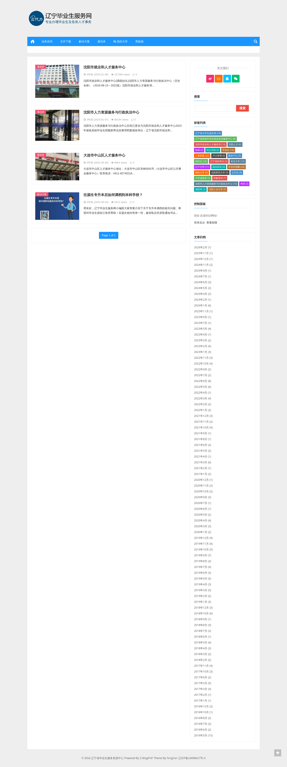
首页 (32, 41)
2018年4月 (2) (202, 648)
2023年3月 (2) (202, 340)
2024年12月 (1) (203, 259)
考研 (244, 183)
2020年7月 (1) (202, 503)
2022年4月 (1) (202, 392)
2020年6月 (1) (202, 509)
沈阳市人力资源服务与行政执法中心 (111, 112)
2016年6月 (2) (202, 729)
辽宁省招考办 (218, 161)
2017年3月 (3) (202, 689)
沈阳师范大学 (219, 172)
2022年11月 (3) (203, 357)
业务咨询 (47, 41)
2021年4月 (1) (202, 456)
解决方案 (84, 41)
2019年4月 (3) (202, 584)
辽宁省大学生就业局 (208, 133)
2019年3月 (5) (202, 590)
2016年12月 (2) (203, 706)
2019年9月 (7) (202, 555)
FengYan (172, 758)
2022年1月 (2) (202, 410)
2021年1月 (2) (202, 474)
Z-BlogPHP (146, 758)
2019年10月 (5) (203, 549)
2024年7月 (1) (202, 276)
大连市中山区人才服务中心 (104, 155)
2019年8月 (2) (202, 561)
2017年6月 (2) (202, 677)
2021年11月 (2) (203, 421)
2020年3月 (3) (202, 526)
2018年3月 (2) (202, 654)
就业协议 (218, 167)
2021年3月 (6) (202, 462)
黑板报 (139, 41)
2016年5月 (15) (203, 735)
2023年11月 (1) (203, 311)
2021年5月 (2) (202, 450)
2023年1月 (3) (202, 352)
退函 (199, 150)
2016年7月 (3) (202, 724)
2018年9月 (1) (202, 619)
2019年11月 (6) (203, 543)
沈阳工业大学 (217, 189)
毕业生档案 (236, 167)
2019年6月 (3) (202, 572)
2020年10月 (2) (203, 491)
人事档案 (202, 155)
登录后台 (199, 222)
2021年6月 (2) (202, 445)
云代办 (237, 172)
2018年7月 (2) (202, 631)
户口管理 (218, 155)
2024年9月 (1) (202, 270)
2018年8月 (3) (202, 625)
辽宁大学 (202, 167)
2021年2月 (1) (202, 468)
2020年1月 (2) (202, 532)
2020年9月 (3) (202, 497)
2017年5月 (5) (202, 683)
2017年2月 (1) (202, 694)
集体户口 (234, 155)
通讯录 (101, 41)
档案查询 (219, 178)
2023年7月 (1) (202, 323)
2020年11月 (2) (203, 485)
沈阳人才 (235, 144)
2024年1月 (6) (202, 305)
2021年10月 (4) (203, 427)
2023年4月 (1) (202, 334)
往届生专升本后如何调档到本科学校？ (113, 194)
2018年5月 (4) (202, 642)
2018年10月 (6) (203, 613)
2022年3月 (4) (202, 398)
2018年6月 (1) (202, 636)
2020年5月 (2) (202, 514)
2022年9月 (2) (202, 369)
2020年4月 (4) (202, 520)
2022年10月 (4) (203, 363)
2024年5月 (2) (202, 288)
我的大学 (201, 172)
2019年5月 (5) (202, 578)
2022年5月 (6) (202, 387)
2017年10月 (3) (203, 671)
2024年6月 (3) (202, 282)
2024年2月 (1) (202, 299)
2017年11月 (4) (203, 665)
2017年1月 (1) (202, 700)
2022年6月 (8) (202, 381)
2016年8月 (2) (202, 718)
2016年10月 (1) (203, 712)
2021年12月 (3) (203, 416)
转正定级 (212, 150)
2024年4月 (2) (202, 294)
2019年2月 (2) (202, 596)
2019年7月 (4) (202, 567)
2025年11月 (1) (203, 253)
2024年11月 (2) (203, 265)
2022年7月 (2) (202, 375)
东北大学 (238, 161)
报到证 (201, 161)
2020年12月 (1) (203, 480)
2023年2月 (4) (202, 346)
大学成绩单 (202, 178)
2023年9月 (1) (202, 317)
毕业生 (228, 150)
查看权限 (211, 222)
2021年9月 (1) (202, 433)
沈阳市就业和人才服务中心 (104, 67)
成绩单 (200, 189)
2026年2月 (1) (202, 247)
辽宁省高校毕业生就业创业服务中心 (215, 138)
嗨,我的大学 (120, 41)
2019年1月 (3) (202, 602)
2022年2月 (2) (202, 404)
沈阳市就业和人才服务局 (210, 144)
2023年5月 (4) (202, 328)
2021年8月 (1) (202, 439)
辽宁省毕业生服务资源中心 (61, 30)
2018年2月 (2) (202, 660)
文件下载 (65, 41)
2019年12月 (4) (203, 538)
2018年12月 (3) (203, 607)
